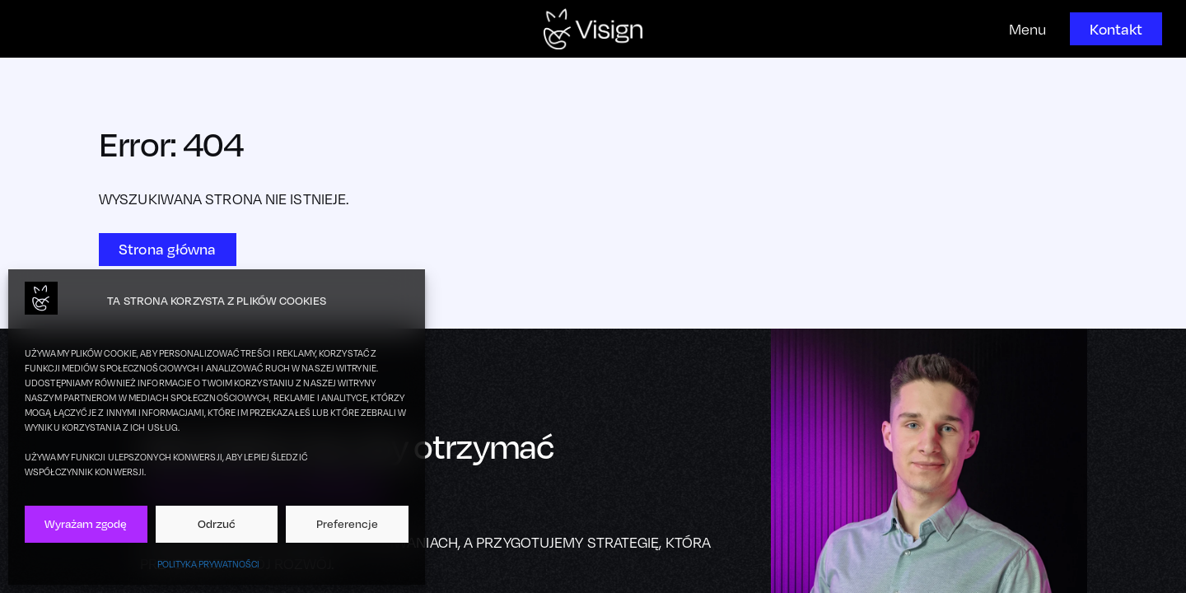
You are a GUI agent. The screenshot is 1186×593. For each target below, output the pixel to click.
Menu (1027, 29)
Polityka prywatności (208, 564)
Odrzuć (217, 523)
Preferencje (347, 523)
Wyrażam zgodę (85, 523)
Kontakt (1116, 29)
